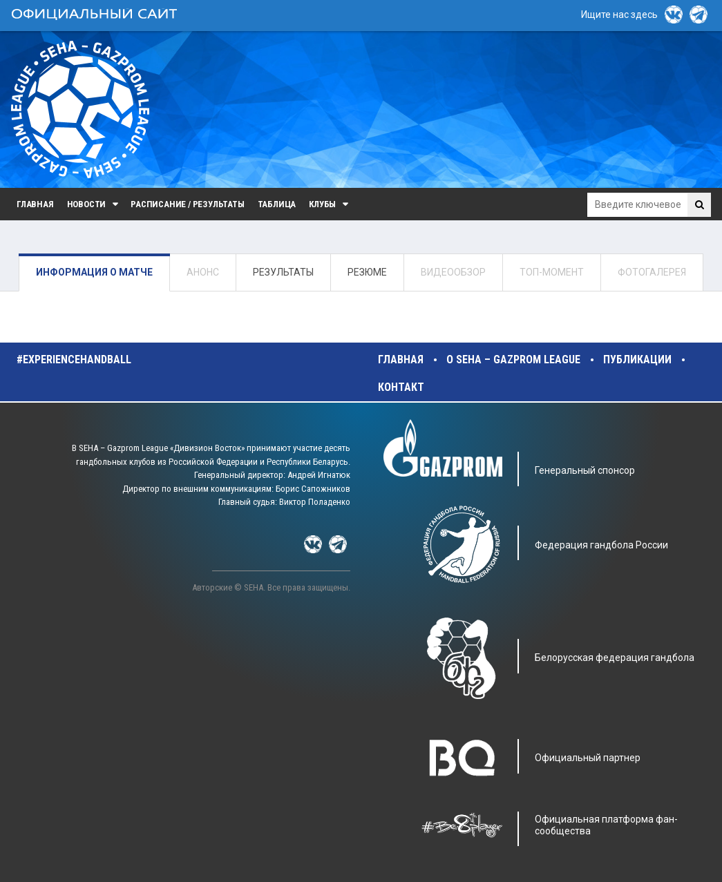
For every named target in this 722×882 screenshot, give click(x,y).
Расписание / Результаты (188, 204)
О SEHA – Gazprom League (513, 359)
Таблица (277, 204)
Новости (86, 204)
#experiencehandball (74, 359)
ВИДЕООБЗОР (453, 272)
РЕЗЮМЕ (367, 272)
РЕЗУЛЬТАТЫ (283, 272)
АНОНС (203, 272)
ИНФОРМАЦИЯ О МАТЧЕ (94, 272)
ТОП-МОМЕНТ (552, 272)
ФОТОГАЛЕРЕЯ (652, 272)
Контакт (401, 387)
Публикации (637, 359)
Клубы (322, 204)
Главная (35, 204)
